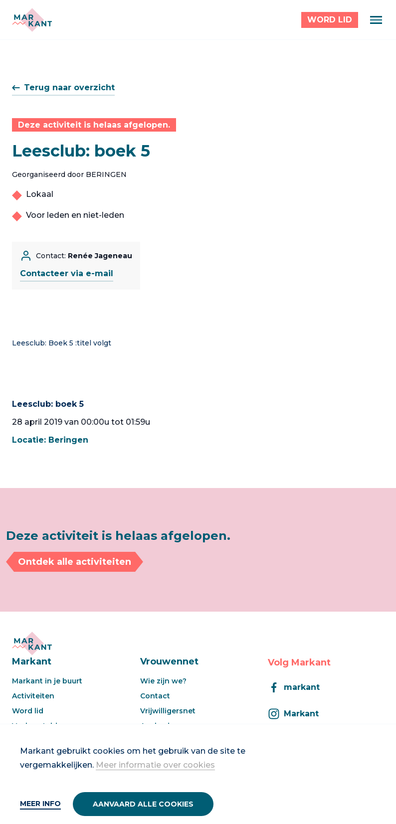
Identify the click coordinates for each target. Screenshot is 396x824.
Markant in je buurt (47, 680)
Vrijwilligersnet (168, 710)
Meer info (40, 803)
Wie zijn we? (163, 680)
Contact (155, 695)
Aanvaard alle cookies (143, 804)
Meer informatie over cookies (155, 765)
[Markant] (32, 20)
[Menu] (376, 20)
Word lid (27, 710)
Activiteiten (33, 695)
